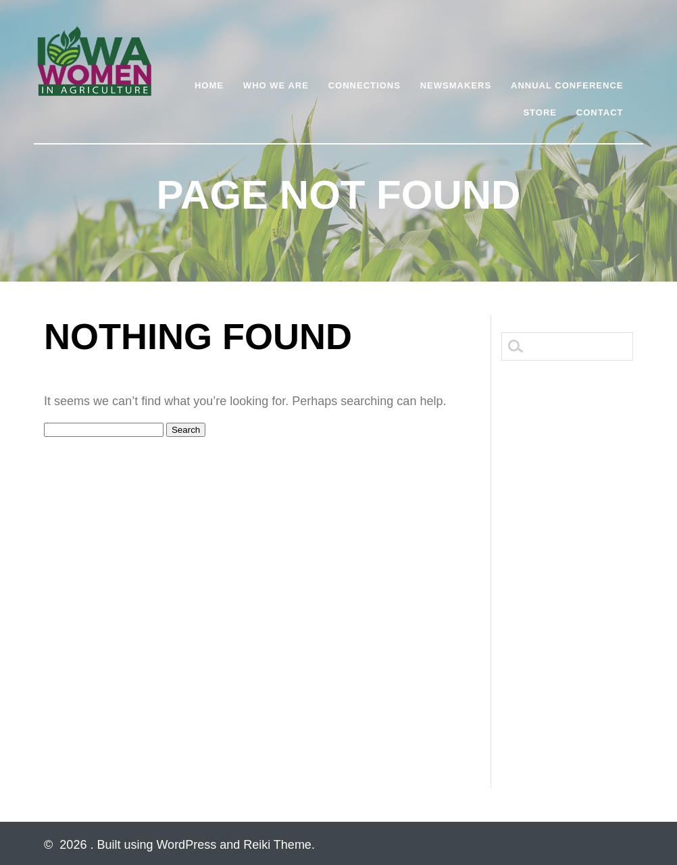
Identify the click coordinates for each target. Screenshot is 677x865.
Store (540, 112)
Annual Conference (567, 85)
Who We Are (276, 85)
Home (209, 85)
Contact (600, 112)
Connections (364, 85)
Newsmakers (455, 85)
